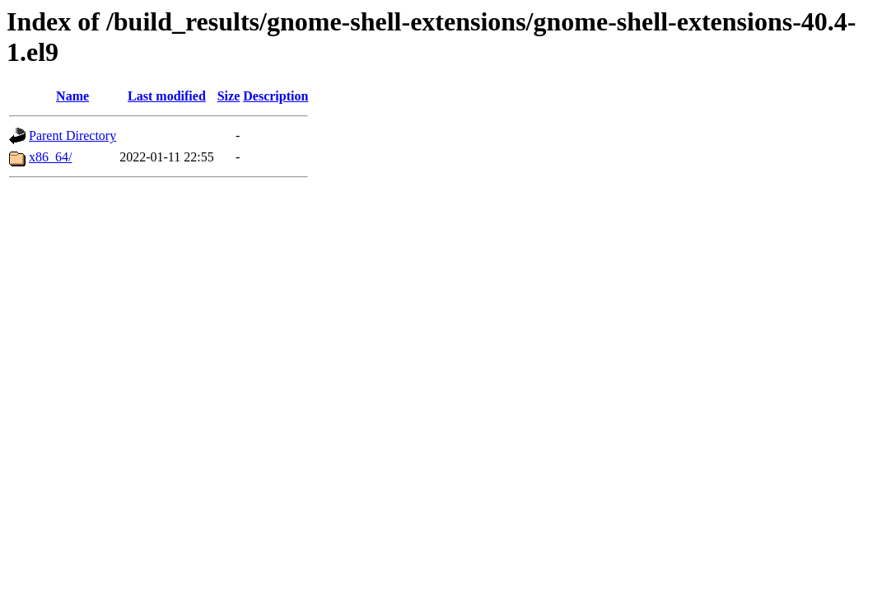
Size (228, 96)
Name (72, 96)
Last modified (167, 96)
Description (275, 96)
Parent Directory (72, 135)
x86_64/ (50, 157)
